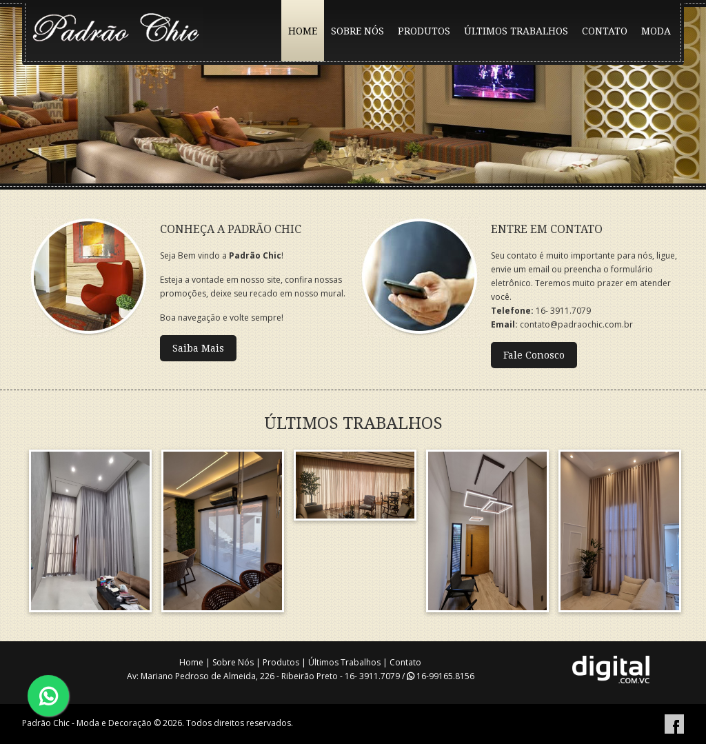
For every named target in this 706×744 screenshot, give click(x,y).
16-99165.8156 (440, 676)
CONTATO (604, 31)
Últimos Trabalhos (344, 662)
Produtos (281, 662)
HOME (302, 31)
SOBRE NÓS (357, 31)
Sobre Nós (233, 662)
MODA (656, 31)
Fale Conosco (534, 355)
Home (191, 662)
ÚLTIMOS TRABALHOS (516, 31)
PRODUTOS (424, 31)
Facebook (674, 724)
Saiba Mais (198, 348)
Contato (405, 662)
